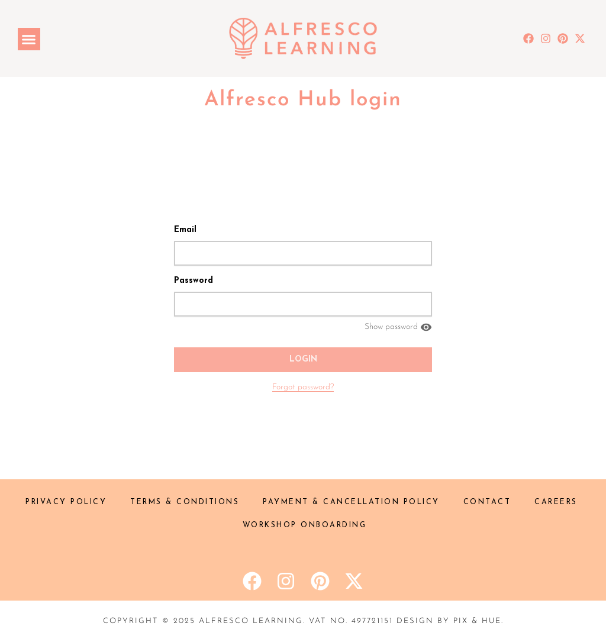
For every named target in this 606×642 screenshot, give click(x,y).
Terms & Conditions (184, 502)
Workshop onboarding (305, 525)
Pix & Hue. (478, 621)
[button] (29, 39)
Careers (556, 502)
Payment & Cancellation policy (351, 502)
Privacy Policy (66, 502)
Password (193, 280)
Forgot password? (303, 387)
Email (185, 229)
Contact (487, 502)
